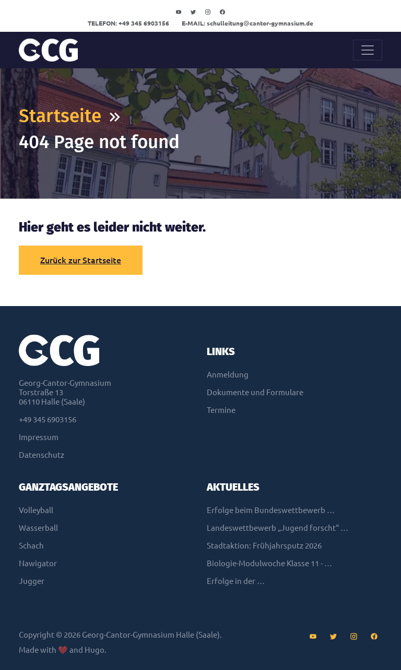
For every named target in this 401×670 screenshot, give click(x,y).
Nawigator (38, 563)
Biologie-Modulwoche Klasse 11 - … (269, 563)
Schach (31, 545)
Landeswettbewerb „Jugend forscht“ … (277, 527)
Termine (221, 410)
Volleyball (36, 510)
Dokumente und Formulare (255, 392)
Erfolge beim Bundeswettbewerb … (271, 510)
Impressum (38, 437)
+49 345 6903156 (128, 23)
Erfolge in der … (236, 581)
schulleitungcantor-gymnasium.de (247, 23)
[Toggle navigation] (367, 50)
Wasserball (38, 527)
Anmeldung (228, 374)
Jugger (31, 581)
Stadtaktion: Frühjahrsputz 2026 (264, 545)
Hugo (94, 649)
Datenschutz (41, 454)
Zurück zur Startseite (80, 260)
